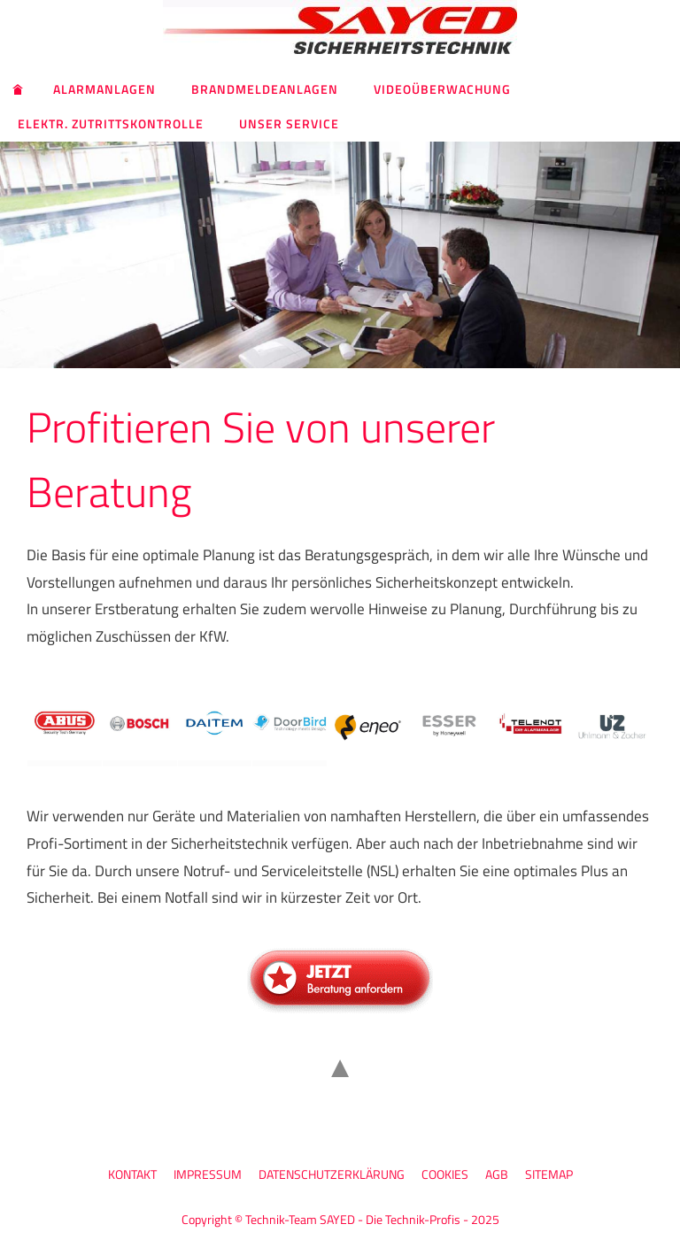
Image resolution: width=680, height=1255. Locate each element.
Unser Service (289, 123)
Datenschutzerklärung (332, 1174)
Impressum (208, 1174)
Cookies (444, 1174)
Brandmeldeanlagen (264, 89)
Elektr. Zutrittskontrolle (111, 123)
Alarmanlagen (104, 89)
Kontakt (132, 1174)
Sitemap (549, 1174)
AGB (496, 1174)
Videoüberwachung (442, 89)
